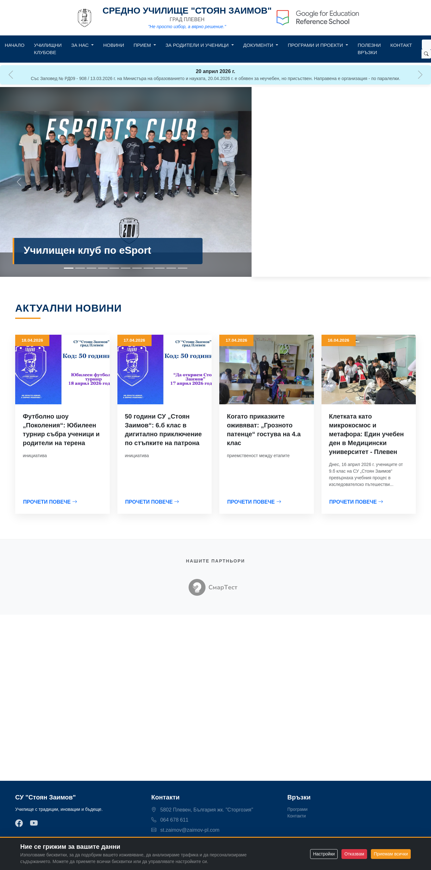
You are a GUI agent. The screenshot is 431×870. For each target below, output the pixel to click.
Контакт (401, 45)
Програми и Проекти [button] (316, 45)
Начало (14, 45)
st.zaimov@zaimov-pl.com (185, 830)
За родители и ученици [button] (198, 45)
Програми (297, 809)
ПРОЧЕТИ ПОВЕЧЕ (50, 502)
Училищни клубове (48, 48)
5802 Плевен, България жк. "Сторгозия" (202, 809)
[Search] (426, 44)
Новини (113, 45)
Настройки (324, 853)
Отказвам (354, 853)
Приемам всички (391, 853)
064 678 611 (169, 820)
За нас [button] (80, 45)
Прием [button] (143, 45)
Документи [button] (259, 45)
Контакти (296, 815)
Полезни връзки (369, 48)
